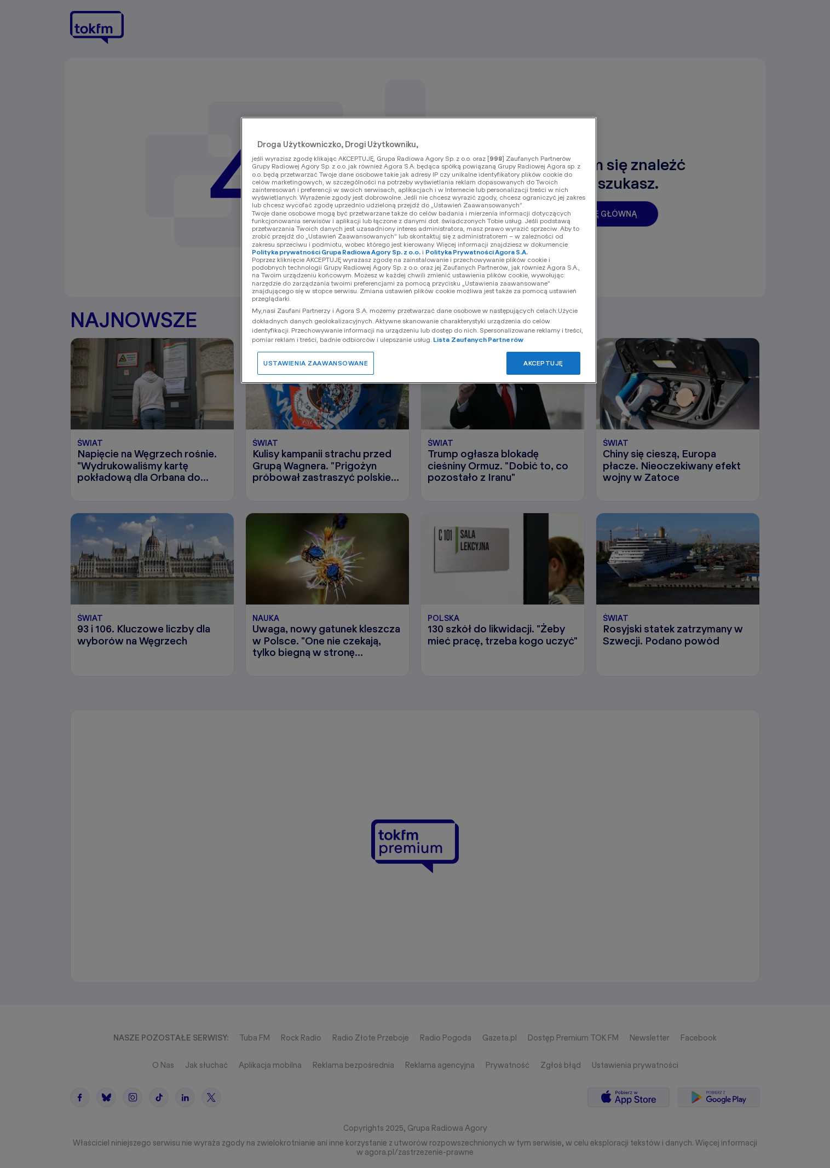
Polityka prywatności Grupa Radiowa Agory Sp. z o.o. (336, 251)
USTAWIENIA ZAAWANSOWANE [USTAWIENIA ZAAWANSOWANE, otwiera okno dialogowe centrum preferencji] (315, 363)
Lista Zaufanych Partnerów (478, 339)
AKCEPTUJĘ (543, 363)
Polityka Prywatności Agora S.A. (476, 251)
